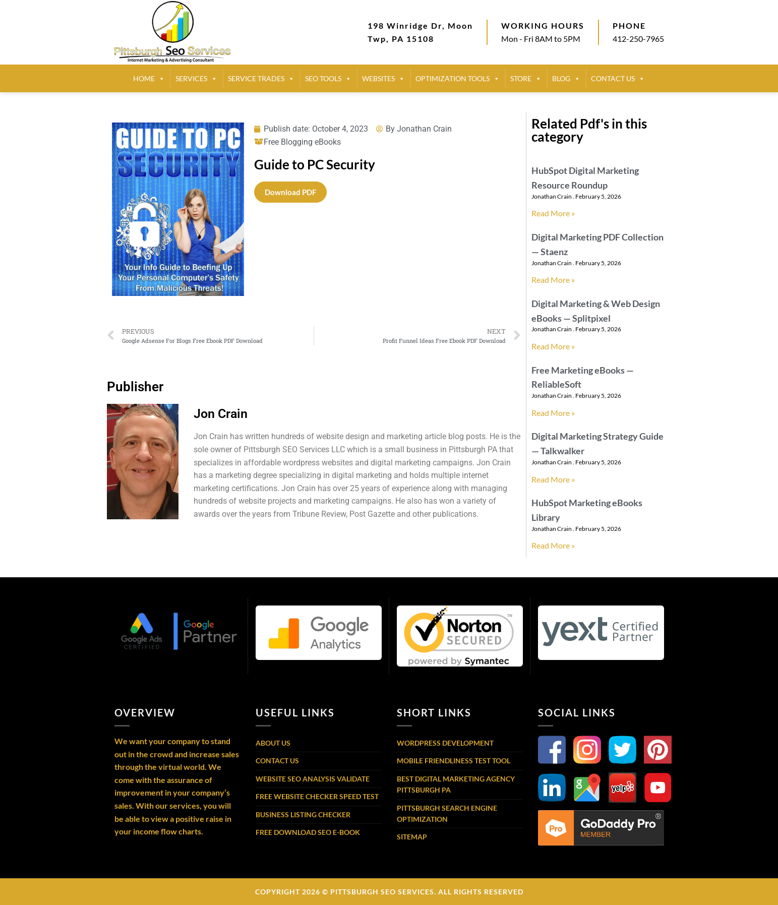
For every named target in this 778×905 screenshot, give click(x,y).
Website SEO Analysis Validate (313, 778)
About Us (273, 743)
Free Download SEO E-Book (308, 832)
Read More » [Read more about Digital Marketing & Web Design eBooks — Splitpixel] (553, 346)
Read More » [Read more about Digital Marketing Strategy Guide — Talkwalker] (553, 479)
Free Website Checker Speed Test (317, 796)
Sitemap (412, 836)
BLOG (566, 79)
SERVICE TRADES (261, 79)
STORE (526, 79)
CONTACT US (618, 79)
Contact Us (277, 760)
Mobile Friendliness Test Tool (453, 760)
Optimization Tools (457, 79)
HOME (149, 79)
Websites (383, 79)
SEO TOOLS (328, 79)
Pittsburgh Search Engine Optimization (447, 813)
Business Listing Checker (303, 814)
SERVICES (196, 79)
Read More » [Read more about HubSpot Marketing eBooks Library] (553, 545)
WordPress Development (445, 743)
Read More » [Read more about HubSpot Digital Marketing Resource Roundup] (553, 213)
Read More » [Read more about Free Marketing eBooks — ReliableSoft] (553, 412)
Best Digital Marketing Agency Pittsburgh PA (456, 784)
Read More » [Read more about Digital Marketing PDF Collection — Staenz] (553, 279)
